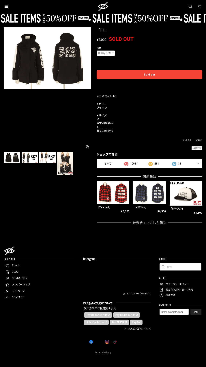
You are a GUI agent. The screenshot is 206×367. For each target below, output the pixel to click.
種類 (99, 48)
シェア (199, 140)
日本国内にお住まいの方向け (149, 84)
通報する (197, 148)
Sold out (149, 74)
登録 (196, 312)
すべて (108, 163)
